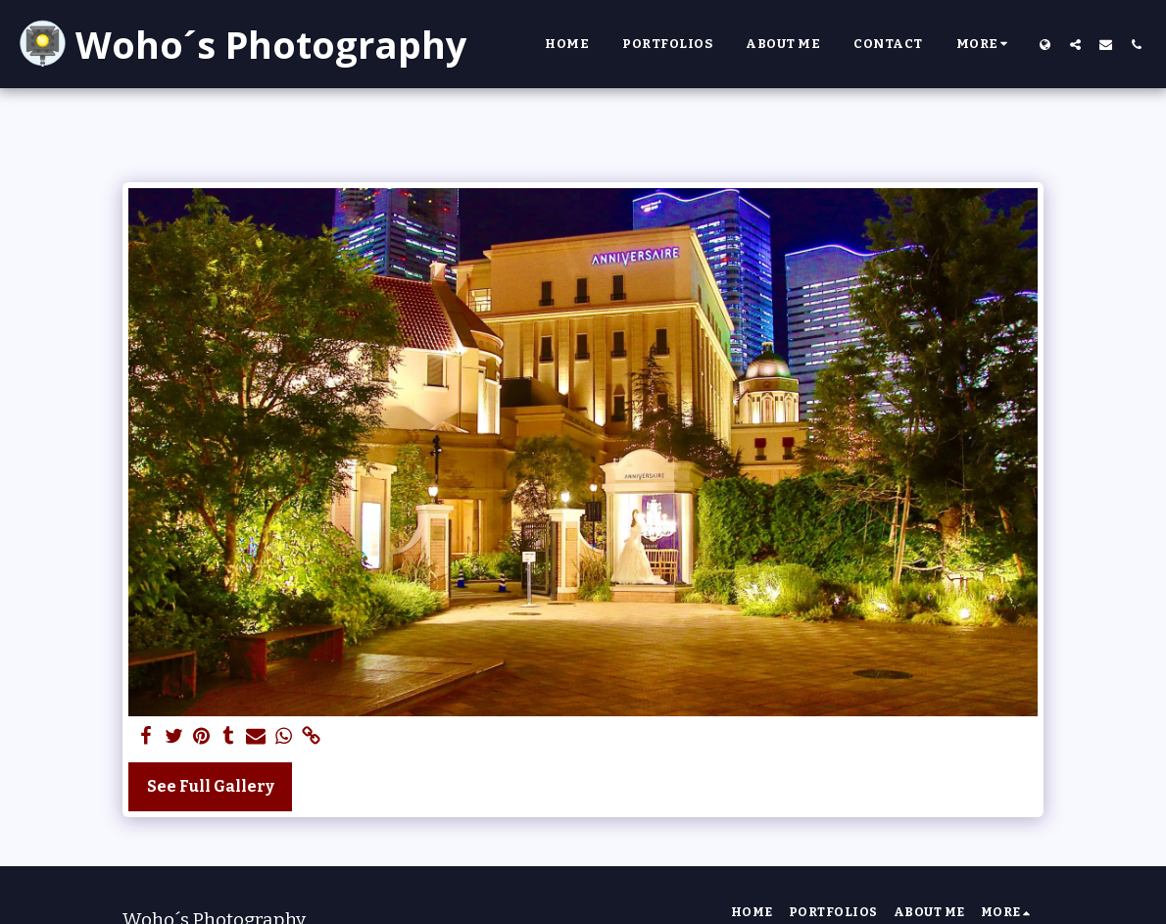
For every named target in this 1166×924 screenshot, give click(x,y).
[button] (1075, 44)
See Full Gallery (210, 786)
